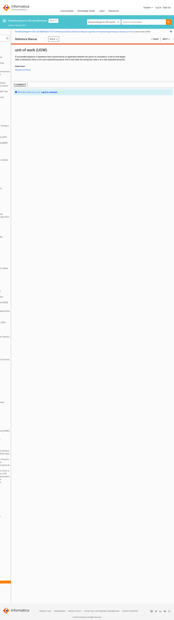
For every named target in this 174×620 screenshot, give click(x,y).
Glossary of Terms (16, 100)
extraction (15, 325)
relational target (18, 533)
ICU (13, 354)
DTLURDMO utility (19, 271)
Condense (15, 205)
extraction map (17, 331)
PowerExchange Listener (21, 468)
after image (16, 109)
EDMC (14, 280)
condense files (17, 208)
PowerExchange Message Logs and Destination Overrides (19, 58)
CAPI (13, 154)
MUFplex (15, 405)
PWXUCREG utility (19, 493)
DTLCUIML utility (18, 243)
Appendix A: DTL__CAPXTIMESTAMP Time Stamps (22, 92)
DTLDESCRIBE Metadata (14, 77)
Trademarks (59, 611)
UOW (13, 585)
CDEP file (15, 186)
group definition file (19, 342)
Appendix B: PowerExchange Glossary (20, 97)
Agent (14, 111)
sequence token (18, 553)
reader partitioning (19, 511)
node (13, 417)
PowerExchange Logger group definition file (27, 476)
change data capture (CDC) (22, 188)
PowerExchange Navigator (22, 479)
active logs (16, 106)
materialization (17, 399)
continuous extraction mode (23, 214)
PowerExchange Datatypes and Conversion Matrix (22, 87)
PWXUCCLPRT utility (20, 488)
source (14, 562)
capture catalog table (20, 163)
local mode (16, 368)
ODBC (14, 428)
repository (15, 539)
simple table (16, 559)
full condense (17, 340)
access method (18, 103)
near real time (17, 411)
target (14, 579)
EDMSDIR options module (22, 291)
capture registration (19, 168)
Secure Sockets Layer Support (17, 69)
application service (19, 123)
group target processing (21, 348)
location (14, 371)
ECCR (13, 277)
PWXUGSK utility (18, 502)
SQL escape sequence (20, 565)
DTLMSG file (16, 248)
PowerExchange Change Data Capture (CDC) (27, 454)
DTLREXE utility (18, 251)
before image (17, 146)
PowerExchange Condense (22, 462)
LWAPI (14, 394)
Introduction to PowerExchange (17, 49)
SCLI (13, 551)
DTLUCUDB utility (18, 265)
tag (12, 576)
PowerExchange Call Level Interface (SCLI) (27, 451)
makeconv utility (18, 397)
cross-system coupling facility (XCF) (26, 217)
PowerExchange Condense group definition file (27, 465)
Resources (114, 11)
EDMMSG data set (19, 285)
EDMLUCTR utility (18, 282)
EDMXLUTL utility (18, 300)
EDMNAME (16, 288)
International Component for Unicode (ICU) (27, 359)
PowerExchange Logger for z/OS (25, 474)
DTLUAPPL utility (18, 254)
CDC (13, 180)
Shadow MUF (17, 556)
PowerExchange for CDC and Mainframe (27, 20)
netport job (16, 414)
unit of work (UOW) (19, 582)
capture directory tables (21, 166)
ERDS (13, 314)
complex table (17, 203)
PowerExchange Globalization (17, 80)
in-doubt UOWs (17, 357)
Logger (14, 382)
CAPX (13, 171)
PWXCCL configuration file (22, 482)
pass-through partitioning (22, 439)
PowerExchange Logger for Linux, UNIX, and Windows (27, 471)
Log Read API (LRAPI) (20, 374)
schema (14, 548)
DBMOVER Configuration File (16, 52)
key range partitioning (20, 362)
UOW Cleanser (17, 588)
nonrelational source (20, 419)
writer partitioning (19, 596)
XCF (13, 599)
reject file (15, 528)
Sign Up (167, 7)
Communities (66, 11)
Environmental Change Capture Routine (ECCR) (27, 311)
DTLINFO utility (17, 245)
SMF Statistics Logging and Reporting (20, 63)
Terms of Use (45, 611)
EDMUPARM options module (23, 297)
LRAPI (14, 391)
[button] (148, 7)
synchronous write (19, 573)
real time (15, 513)
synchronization (18, 568)
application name (18, 120)
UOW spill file (17, 590)
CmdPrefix (15, 197)
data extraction (17, 220)
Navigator (15, 408)
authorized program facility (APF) (25, 137)
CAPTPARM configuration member (26, 160)
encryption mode (18, 305)
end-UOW (15, 308)
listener (14, 365)
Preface (7, 46)
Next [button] (165, 42)
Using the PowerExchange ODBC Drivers (21, 83)
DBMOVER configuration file (23, 237)
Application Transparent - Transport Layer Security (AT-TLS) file (27, 126)
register (14, 519)
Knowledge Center (86, 11)
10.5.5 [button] (53, 21)
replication (16, 536)
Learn (102, 11)
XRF (13, 602)
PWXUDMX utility (18, 499)
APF (13, 114)
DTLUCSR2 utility (18, 263)
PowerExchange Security (14, 66)
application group (18, 117)
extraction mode (18, 334)
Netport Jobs (10, 54)
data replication (18, 225)
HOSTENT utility (18, 351)
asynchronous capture (20, 131)
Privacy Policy (74, 611)
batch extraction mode (21, 140)
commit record (17, 200)
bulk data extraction (19, 151)
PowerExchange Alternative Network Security (23, 71)
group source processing (21, 345)
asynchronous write (19, 134)
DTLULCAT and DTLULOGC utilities (26, 268)
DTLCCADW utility (19, 240)
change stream (17, 191)
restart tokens (17, 542)
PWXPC (14, 485)
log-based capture (19, 379)
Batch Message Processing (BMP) (26, 143)
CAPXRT (15, 174)
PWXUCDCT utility (19, 491)
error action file (17, 317)
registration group (19, 522)
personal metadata (19, 442)
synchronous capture (20, 570)
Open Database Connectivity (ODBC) (26, 431)
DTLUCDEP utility (18, 260)
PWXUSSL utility (18, 508)
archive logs (16, 129)
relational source (18, 531)
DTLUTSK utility (18, 274)
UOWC (14, 593)
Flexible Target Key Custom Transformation (27, 337)
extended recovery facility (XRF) (24, 322)
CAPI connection (18, 157)
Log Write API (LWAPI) (20, 377)
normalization (17, 425)
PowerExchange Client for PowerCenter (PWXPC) (27, 459)
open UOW (16, 434)
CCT (13, 177)
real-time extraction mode (22, 516)
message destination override (24, 402)
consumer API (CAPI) (20, 211)
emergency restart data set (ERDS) (26, 302)
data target (16, 231)
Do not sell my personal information (101, 611)
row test (14, 545)
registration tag (17, 525)
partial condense (18, 436)
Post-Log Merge (18, 445)
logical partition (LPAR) (21, 388)
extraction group (18, 328)
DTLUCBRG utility (18, 257)
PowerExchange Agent (21, 448)
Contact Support (130, 611)
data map (15, 223)
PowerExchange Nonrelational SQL (19, 74)
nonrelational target (19, 422)
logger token (16, 385)
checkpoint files (18, 194)
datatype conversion (20, 234)
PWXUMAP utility (18, 505)
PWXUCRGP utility (19, 496)
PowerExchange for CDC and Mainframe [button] (104, 22)
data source (16, 228)
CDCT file (15, 183)
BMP (13, 148)
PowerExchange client (20, 456)
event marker (17, 320)
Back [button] (156, 42)
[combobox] (143, 22)
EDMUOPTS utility (19, 294)
